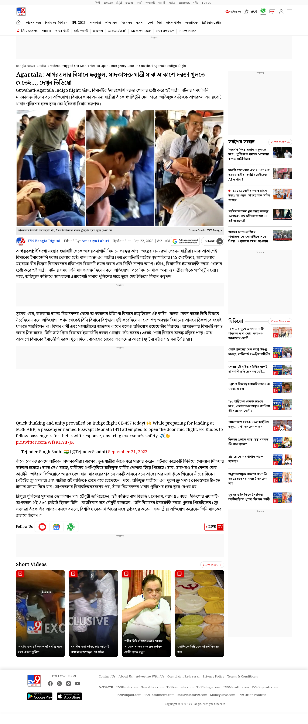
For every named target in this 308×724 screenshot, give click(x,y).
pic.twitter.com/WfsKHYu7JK (45, 442)
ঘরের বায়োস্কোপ (165, 31)
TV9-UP (206, 3)
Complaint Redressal (183, 676)
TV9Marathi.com (236, 687)
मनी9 (195, 3)
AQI (254, 11)
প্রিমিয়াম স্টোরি (211, 22)
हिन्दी (97, 3)
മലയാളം (184, 3)
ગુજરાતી (150, 3)
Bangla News (25, 66)
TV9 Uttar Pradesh (252, 695)
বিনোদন (127, 22)
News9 (108, 3)
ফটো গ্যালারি (81, 31)
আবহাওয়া (98, 31)
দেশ (150, 22)
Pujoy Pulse (187, 31)
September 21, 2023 (127, 452)
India (42, 66)
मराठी (139, 3)
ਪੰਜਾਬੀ (161, 3)
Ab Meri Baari (141, 31)
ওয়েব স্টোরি (62, 31)
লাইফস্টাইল (173, 22)
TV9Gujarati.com (265, 687)
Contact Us (107, 676)
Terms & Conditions (242, 676)
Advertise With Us (150, 676)
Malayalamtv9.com (192, 695)
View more (212, 565)
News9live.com (152, 687)
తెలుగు (129, 3)
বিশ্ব (159, 22)
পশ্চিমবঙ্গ (111, 22)
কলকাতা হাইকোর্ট (117, 31)
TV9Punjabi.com (128, 695)
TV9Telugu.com (208, 687)
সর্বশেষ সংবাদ (241, 142)
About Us (126, 676)
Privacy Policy (213, 676)
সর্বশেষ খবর (33, 22)
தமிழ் (171, 3)
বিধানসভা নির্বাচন (56, 22)
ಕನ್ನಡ (119, 3)
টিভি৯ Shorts (29, 31)
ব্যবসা (139, 22)
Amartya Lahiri (95, 241)
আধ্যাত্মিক (191, 22)
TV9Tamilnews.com (159, 695)
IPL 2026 (79, 22)
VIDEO (46, 31)
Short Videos (31, 564)
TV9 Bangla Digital (44, 241)
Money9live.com (222, 695)
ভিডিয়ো (235, 321)
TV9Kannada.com (180, 687)
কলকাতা (95, 22)
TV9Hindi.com (127, 687)
